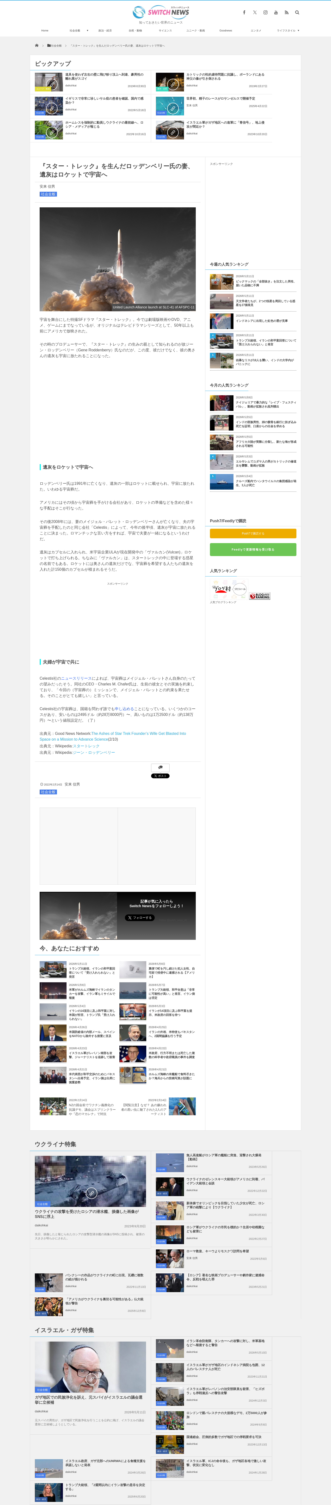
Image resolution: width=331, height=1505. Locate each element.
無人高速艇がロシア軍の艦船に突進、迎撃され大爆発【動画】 (176, 1133)
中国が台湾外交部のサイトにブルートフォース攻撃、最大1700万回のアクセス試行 (84, 1374)
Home (44, 30)
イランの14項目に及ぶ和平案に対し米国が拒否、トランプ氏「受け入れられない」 (92, 991)
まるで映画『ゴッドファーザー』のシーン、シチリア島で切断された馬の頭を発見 (84, 1433)
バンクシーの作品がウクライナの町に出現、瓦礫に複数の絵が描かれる (264, 1183)
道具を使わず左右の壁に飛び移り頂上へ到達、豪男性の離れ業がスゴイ (88, 78)
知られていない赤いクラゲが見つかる (80, 1411)
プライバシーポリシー (146, 1483)
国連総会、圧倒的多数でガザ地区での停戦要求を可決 (176, 1295)
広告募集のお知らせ (244, 1483)
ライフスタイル (286, 30)
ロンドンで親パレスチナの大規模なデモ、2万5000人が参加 (264, 1271)
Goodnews (226, 30)
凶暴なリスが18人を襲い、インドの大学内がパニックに (265, 338)
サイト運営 (116, 1483)
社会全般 (75, 30)
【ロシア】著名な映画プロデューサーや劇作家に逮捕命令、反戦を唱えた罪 (176, 1207)
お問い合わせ (176, 1483)
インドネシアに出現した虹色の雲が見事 (262, 297)
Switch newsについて (88, 1483)
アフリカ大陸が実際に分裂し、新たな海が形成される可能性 (266, 420)
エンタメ (256, 30)
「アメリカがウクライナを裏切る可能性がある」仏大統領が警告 (264, 1205)
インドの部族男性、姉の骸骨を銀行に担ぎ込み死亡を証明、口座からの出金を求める (266, 400)
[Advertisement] (118, 596)
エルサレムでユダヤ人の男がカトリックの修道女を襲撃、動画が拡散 (266, 439)
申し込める (124, 685)
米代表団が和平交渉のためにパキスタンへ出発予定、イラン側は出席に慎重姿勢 (92, 1054)
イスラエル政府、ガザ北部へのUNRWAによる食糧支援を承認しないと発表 (264, 1297)
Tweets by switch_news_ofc (165, 1367)
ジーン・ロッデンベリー (94, 728)
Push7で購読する (253, 509)
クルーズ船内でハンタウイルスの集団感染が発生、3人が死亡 (266, 459)
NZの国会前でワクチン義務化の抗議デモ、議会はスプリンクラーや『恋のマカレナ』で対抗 (92, 1085)
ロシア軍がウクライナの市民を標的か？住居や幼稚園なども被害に (264, 1157)
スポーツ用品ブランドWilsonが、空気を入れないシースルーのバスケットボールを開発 (85, 1452)
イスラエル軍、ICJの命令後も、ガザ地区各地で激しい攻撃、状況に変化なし (176, 1321)
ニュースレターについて (207, 1483)
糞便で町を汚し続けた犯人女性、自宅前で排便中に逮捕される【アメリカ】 (172, 948)
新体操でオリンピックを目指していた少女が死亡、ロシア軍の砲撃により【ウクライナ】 (176, 1159)
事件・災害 (129, 89)
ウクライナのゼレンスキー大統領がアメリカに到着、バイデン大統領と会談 (264, 1135)
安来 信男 (71, 109)
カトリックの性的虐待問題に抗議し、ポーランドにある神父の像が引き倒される (176, 78)
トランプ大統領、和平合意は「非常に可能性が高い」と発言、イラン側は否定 (172, 970)
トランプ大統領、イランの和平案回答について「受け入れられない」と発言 (92, 948)
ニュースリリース (76, 654)
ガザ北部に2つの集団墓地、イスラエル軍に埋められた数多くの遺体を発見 (84, 1393)
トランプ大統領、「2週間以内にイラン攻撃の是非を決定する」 (263, 1319)
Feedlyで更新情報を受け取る (253, 525)
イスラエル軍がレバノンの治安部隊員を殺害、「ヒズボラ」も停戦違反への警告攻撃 (176, 1273)
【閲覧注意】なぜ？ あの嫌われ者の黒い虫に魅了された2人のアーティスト (143, 1085)
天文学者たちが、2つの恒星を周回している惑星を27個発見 (265, 279)
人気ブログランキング (223, 578)
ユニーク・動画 (195, 30)
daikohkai (70, 89)
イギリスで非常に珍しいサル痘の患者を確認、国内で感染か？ (264, 76)
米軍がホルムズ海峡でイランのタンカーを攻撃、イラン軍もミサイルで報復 (92, 970)
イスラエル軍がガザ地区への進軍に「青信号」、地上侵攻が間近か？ (264, 102)
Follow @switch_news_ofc (173, 896)
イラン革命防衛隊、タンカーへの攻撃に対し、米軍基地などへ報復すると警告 (176, 1249)
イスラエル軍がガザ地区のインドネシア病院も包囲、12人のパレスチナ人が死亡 (264, 1249)
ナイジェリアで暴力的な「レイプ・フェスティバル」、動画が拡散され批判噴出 (266, 380)
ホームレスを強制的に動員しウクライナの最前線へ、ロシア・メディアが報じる (176, 102)
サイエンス (165, 30)
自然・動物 (135, 30)
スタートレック (86, 722)
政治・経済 (105, 30)
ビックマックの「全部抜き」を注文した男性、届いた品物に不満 (266, 259)
